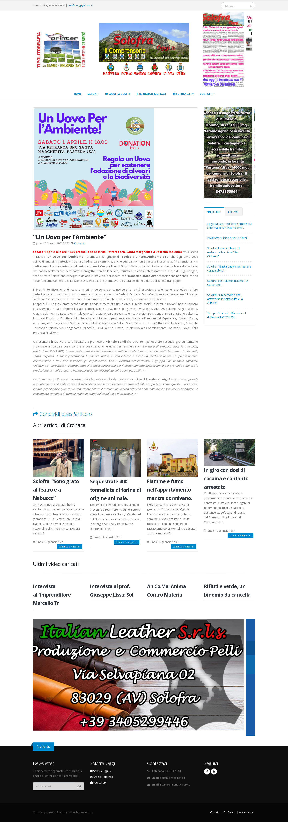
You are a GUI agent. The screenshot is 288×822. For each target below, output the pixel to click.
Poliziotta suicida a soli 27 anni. (227, 238)
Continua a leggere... (69, 546)
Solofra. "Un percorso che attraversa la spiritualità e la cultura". (225, 299)
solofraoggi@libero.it (80, 5)
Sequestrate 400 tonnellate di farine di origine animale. (115, 490)
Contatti (206, 94)
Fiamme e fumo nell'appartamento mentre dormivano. (169, 489)
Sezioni (92, 94)
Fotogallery (183, 94)
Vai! (79, 786)
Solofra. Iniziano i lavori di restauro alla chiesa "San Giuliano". (223, 252)
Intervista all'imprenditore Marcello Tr (52, 594)
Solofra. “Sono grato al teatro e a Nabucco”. (56, 489)
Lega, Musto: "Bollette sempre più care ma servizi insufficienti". (229, 226)
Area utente (246, 812)
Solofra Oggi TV (118, 94)
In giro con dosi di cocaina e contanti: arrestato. (226, 478)
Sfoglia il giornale (152, 94)
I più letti (214, 212)
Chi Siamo (229, 812)
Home (77, 94)
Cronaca (79, 243)
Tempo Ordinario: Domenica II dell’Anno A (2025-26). (227, 315)
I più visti (233, 212)
